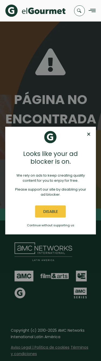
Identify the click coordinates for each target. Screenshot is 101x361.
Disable (50, 211)
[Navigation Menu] (91, 11)
